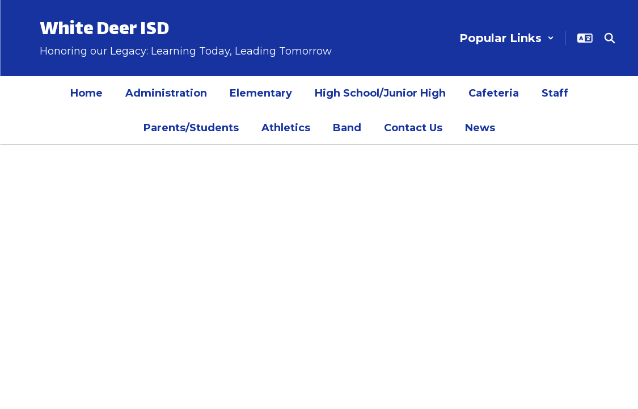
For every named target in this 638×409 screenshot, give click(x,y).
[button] (506, 38)
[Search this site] (609, 38)
